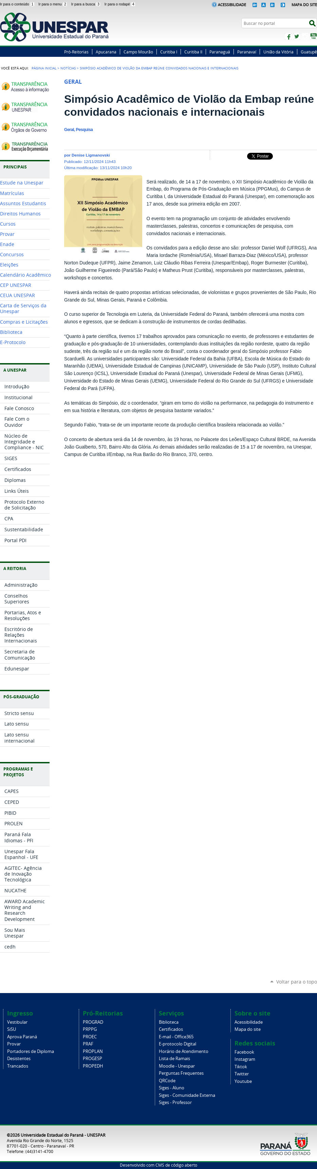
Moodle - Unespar (177, 1066)
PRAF (88, 1044)
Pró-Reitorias (76, 51)
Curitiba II (193, 51)
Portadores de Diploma (30, 1051)
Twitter (296, 36)
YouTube (313, 36)
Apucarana (106, 51)
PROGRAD (93, 1022)
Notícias (68, 68)
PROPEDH (93, 1066)
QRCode (167, 1081)
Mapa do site (248, 1029)
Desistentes (19, 1058)
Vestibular (17, 1022)
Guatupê (309, 51)
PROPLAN (93, 1051)
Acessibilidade (232, 4)
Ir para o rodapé (120, 4)
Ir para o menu (53, 4)
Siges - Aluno (171, 1088)
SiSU (11, 1029)
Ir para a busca (86, 4)
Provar (14, 1044)
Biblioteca (169, 1022)
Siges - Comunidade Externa (187, 1095)
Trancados (17, 1066)
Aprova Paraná (22, 1037)
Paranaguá (219, 51)
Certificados (171, 1029)
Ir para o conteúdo (18, 4)
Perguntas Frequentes (181, 1073)
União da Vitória (278, 51)
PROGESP (92, 1058)
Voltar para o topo (296, 981)
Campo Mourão (138, 51)
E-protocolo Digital (177, 1044)
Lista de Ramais (174, 1058)
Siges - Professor (175, 1102)
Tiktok (241, 1067)
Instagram (305, 36)
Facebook (288, 36)
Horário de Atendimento (183, 1051)
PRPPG (90, 1029)
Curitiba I (168, 51)
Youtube (243, 1081)
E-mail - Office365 (176, 1037)
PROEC (90, 1037)
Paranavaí (246, 51)
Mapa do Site (304, 4)
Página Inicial (44, 68)
